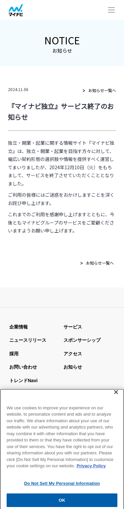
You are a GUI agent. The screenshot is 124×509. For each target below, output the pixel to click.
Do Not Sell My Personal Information (62, 486)
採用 (14, 353)
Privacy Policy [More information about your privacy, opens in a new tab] (91, 468)
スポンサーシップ (82, 340)
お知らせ (72, 367)
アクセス (72, 353)
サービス (72, 327)
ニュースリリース (27, 340)
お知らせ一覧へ (102, 90)
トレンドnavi (23, 380)
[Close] (116, 394)
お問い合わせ (23, 367)
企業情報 (18, 327)
